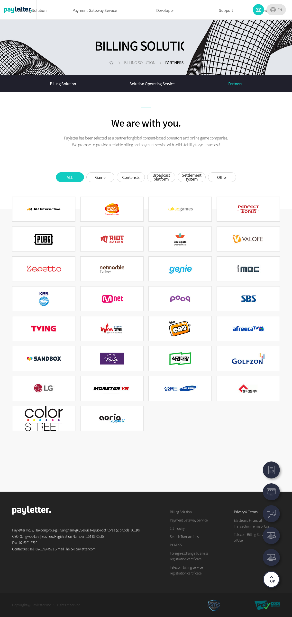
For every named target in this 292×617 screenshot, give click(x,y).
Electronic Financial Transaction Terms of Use (251, 523)
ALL (70, 177)
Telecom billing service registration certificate (186, 570)
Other (222, 177)
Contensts (130, 177)
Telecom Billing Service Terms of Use (255, 537)
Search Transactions (184, 536)
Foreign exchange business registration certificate (189, 556)
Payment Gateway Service (189, 520)
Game (100, 177)
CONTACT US (258, 9)
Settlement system (191, 177)
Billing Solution (63, 84)
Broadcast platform (161, 177)
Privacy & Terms (246, 511)
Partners (235, 84)
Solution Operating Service (151, 84)
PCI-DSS (176, 544)
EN (280, 9)
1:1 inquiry (177, 528)
